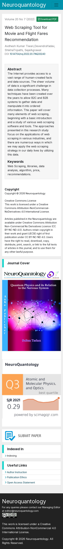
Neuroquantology (24, 5)
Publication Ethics (16, 477)
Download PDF (47, 19)
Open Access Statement (20, 482)
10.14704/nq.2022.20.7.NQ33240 (27, 53)
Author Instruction (16, 472)
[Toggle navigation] (56, 5)
